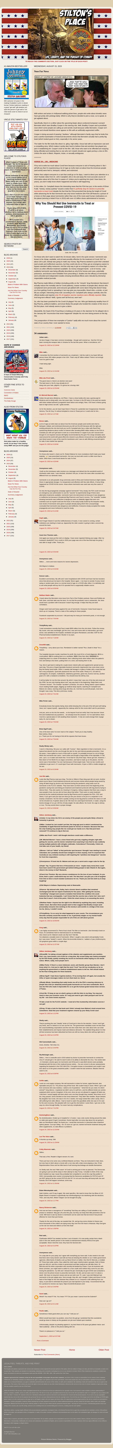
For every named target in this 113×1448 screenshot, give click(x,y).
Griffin (41, 1080)
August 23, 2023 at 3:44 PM (48, 1048)
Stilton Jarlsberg (45, 815)
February (11, 317)
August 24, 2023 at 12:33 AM (49, 1129)
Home (72, 1350)
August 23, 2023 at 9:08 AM (48, 808)
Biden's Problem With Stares (18, 284)
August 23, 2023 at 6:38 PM (48, 1073)
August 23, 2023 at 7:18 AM (48, 638)
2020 (8, 330)
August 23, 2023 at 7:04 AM (48, 618)
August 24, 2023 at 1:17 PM (48, 1200)
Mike (41, 352)
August (11, 282)
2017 (8, 339)
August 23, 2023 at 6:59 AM (48, 588)
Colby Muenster (45, 1149)
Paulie (41, 1311)
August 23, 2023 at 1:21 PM (48, 1013)
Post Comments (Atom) (52, 1354)
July (10, 302)
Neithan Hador (44, 595)
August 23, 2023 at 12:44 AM (49, 371)
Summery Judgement (15, 298)
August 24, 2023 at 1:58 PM (48, 1228)
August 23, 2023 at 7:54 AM (48, 722)
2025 (8, 261)
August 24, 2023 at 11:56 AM (49, 1183)
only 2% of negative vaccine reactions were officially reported (78, 295)
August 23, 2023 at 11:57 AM (49, 944)
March (10, 314)
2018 (8, 336)
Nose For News (13, 287)
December (12, 270)
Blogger (68, 1439)
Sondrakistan (8, 398)
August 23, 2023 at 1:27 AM (48, 414)
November (12, 273)
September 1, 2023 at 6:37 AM (49, 1336)
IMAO (6, 395)
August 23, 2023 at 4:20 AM (48, 461)
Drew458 (42, 645)
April (10, 311)
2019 (8, 333)
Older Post (104, 1350)
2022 (8, 324)
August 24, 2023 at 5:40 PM (48, 1287)
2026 (8, 258)
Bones (41, 421)
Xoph (41, 518)
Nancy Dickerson (45, 1207)
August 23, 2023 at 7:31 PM (48, 1108)
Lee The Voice (44, 1136)
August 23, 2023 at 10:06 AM (49, 921)
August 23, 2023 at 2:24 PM (48, 1035)
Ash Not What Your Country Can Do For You (17, 291)
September (12, 279)
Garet (41, 1294)
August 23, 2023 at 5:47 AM (48, 528)
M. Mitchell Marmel (46, 395)
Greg (41, 927)
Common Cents (9, 390)
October (11, 276)
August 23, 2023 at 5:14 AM (48, 511)
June (10, 305)
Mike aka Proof (44, 378)
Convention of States (11, 393)
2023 (8, 267)
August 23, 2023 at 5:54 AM (48, 552)
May (10, 308)
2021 (8, 327)
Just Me (42, 776)
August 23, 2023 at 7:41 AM (48, 694)
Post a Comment (43, 1340)
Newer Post (39, 1350)
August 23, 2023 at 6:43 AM (48, 569)
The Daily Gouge (10, 401)
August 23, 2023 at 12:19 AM (49, 345)
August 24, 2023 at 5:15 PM (48, 1246)
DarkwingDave (44, 1115)
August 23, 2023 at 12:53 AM (49, 388)
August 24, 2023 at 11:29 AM (49, 1142)
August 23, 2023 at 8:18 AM (48, 769)
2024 (8, 264)
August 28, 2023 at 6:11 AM (48, 1304)
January (11, 320)
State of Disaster (13, 295)
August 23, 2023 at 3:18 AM (48, 444)
